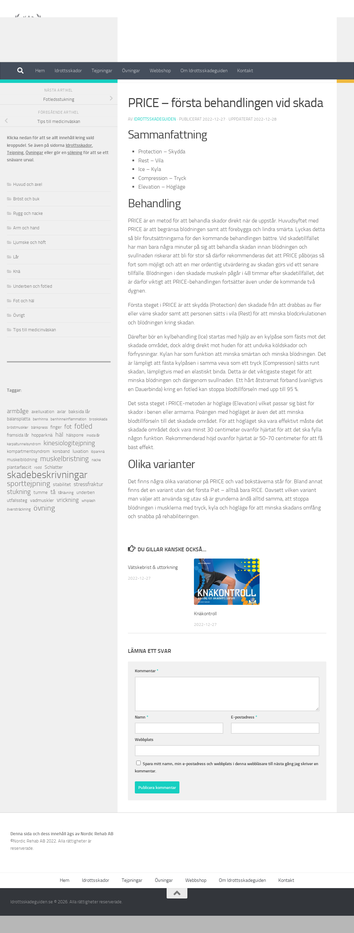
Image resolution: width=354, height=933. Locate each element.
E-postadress (244, 734)
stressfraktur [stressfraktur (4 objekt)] (88, 501)
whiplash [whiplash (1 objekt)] (88, 518)
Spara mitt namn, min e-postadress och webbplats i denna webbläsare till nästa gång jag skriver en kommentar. (226, 784)
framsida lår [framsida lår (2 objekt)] (18, 452)
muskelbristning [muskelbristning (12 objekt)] (64, 476)
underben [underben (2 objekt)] (85, 509)
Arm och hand (26, 245)
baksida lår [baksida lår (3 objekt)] (79, 429)
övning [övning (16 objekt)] (44, 525)
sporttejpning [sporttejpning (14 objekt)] (28, 501)
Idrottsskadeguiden (155, 136)
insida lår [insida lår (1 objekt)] (93, 452)
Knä (16, 288)
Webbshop (160, 71)
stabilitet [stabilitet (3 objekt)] (62, 502)
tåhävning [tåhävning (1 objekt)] (66, 510)
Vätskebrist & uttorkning (154, 584)
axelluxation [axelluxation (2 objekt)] (42, 428)
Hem (40, 71)
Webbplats (144, 756)
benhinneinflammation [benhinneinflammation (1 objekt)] (68, 436)
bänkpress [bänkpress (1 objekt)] (39, 444)
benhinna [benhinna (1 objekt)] (40, 436)
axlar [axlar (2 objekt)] (61, 428)
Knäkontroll (206, 631)
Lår (16, 274)
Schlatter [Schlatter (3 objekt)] (54, 484)
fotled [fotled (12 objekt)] (83, 443)
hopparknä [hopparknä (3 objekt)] (42, 452)
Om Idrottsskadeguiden (203, 71)
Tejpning (15, 169)
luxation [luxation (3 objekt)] (80, 469)
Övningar (131, 71)
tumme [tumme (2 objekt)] (41, 509)
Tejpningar (102, 71)
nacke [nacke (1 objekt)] (96, 477)
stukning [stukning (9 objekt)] (19, 509)
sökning (74, 169)
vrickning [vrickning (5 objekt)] (68, 517)
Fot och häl (23, 318)
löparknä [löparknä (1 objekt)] (97, 469)
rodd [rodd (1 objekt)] (38, 485)
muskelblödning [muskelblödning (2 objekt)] (22, 476)
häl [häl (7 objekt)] (59, 452)
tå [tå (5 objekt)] (52, 509)
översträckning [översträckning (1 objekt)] (19, 526)
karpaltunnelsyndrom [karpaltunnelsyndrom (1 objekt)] (24, 461)
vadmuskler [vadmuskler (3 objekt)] (42, 518)
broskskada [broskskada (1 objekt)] (98, 436)
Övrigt (136, 90)
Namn (141, 734)
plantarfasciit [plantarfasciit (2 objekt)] (19, 484)
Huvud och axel (27, 201)
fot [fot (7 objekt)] (68, 444)
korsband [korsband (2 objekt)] (61, 468)
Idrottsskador (68, 71)
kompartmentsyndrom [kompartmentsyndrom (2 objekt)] (28, 468)
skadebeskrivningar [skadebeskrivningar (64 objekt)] (47, 492)
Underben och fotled (32, 303)
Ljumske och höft (29, 259)
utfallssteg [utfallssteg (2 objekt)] (17, 517)
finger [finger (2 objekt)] (56, 444)
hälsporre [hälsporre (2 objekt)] (75, 452)
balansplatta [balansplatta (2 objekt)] (18, 436)
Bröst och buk (26, 216)
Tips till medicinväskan (34, 347)
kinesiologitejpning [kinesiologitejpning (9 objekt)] (69, 460)
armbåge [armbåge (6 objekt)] (18, 428)
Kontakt (245, 71)
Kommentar (146, 688)
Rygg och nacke (28, 230)
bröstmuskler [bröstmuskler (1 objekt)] (17, 444)
